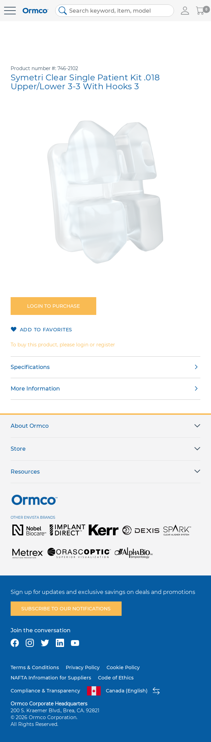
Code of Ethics (116, 678)
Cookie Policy (123, 667)
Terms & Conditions (35, 667)
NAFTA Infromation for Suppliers (51, 678)
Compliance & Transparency (45, 691)
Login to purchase (53, 306)
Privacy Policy (83, 667)
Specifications (30, 367)
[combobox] (114, 10)
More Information (35, 388)
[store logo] (35, 11)
